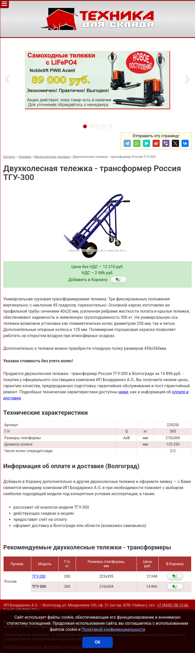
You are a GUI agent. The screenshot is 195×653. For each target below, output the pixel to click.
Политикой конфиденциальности (113, 629)
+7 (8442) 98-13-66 (172, 605)
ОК (97, 642)
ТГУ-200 (38, 576)
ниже (123, 392)
